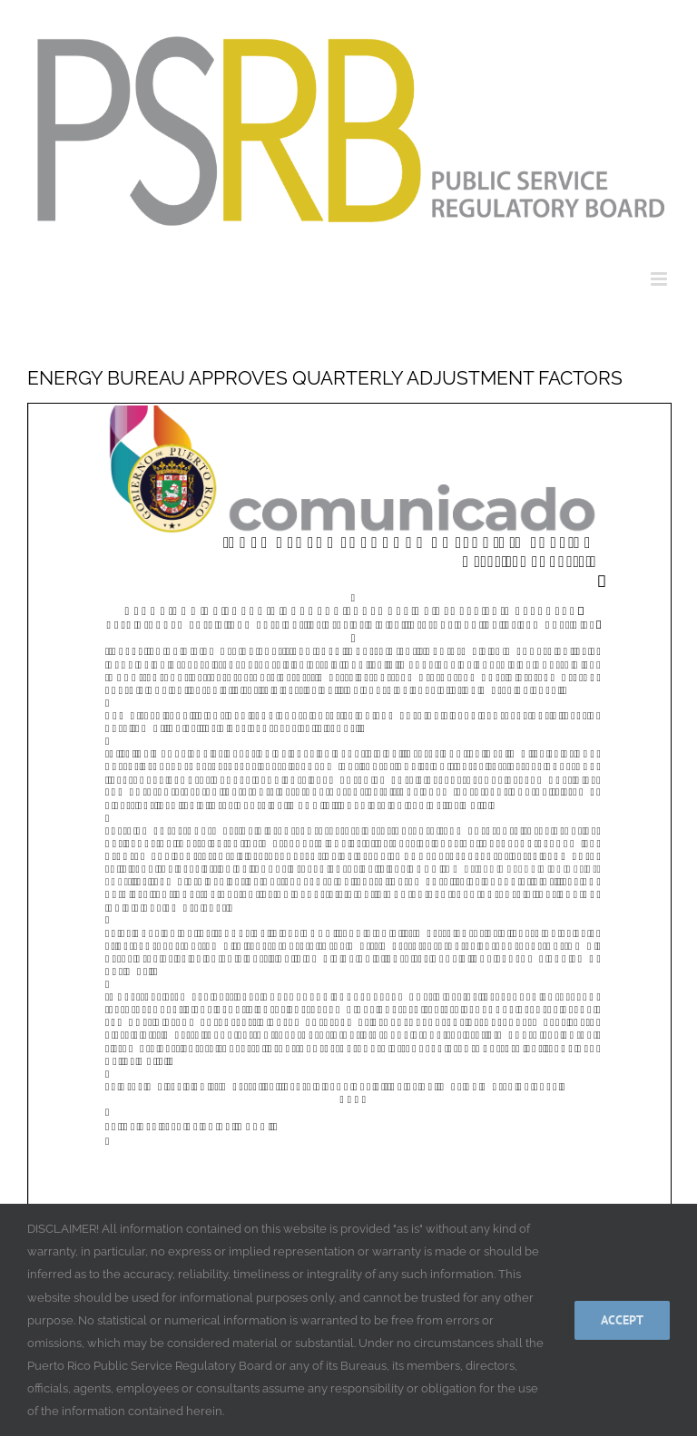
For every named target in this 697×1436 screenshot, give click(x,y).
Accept (622, 1320)
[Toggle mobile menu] (660, 278)
